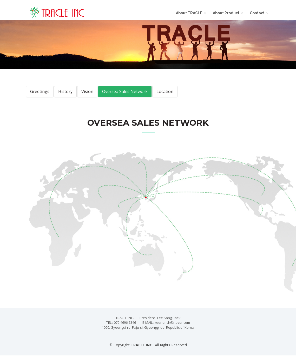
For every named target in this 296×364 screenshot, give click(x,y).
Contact (257, 13)
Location (164, 98)
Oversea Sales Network (125, 98)
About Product (226, 13)
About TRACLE (189, 13)
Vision (87, 98)
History (65, 98)
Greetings (39, 98)
